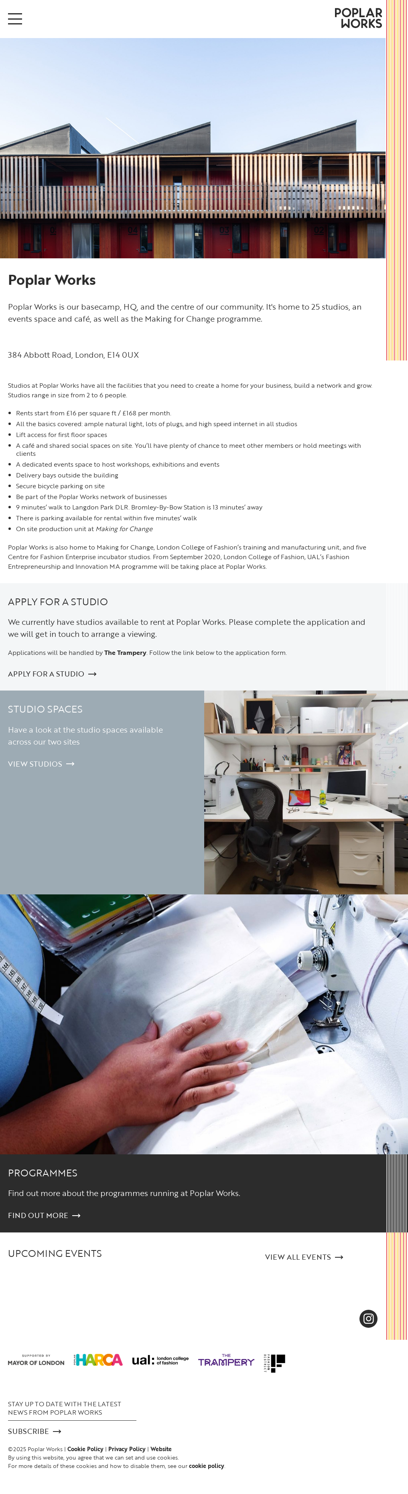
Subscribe (34, 1431)
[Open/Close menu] (15, 18)
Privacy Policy (127, 1449)
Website (161, 1449)
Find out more (44, 1215)
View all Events (304, 1257)
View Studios (41, 764)
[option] (193, 148)
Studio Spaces (45, 709)
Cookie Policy (85, 1449)
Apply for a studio (58, 601)
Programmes (42, 1173)
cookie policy (206, 1466)
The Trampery (125, 652)
